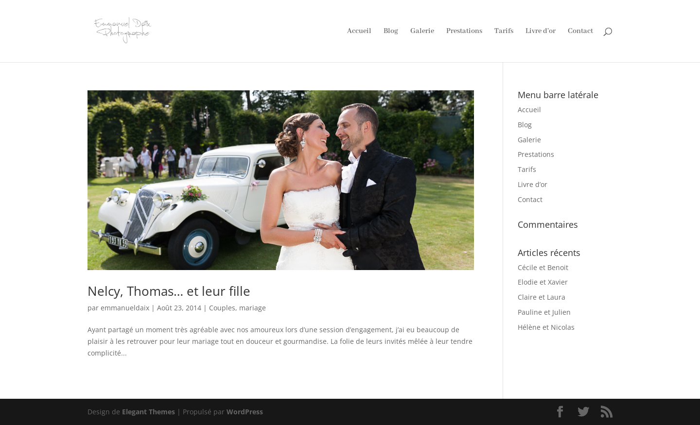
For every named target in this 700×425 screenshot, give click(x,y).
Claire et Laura (541, 297)
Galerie (422, 31)
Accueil (359, 31)
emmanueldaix (125, 307)
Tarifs (503, 31)
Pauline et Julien (544, 312)
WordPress (245, 411)
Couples (222, 307)
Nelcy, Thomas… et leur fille (169, 291)
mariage (252, 307)
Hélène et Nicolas (546, 327)
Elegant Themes (148, 411)
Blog (391, 31)
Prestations (464, 31)
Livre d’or (540, 31)
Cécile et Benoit (543, 267)
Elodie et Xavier (543, 282)
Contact (580, 31)
